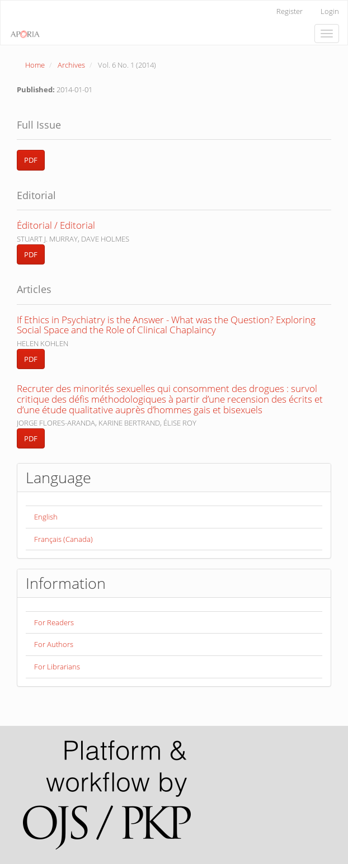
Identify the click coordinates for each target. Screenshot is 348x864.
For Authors (53, 644)
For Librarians (57, 667)
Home (35, 65)
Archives (71, 65)
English (46, 517)
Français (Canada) (63, 539)
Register (289, 11)
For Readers (54, 622)
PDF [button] (30, 160)
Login (330, 11)
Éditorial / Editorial (56, 225)
